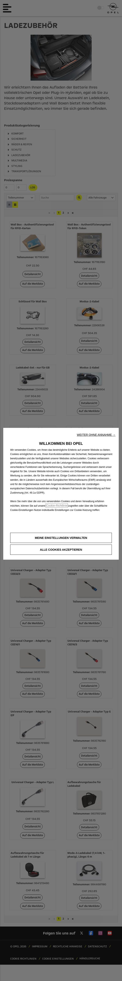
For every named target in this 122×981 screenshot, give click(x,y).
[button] (96, 434)
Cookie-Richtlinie (56, 505)
